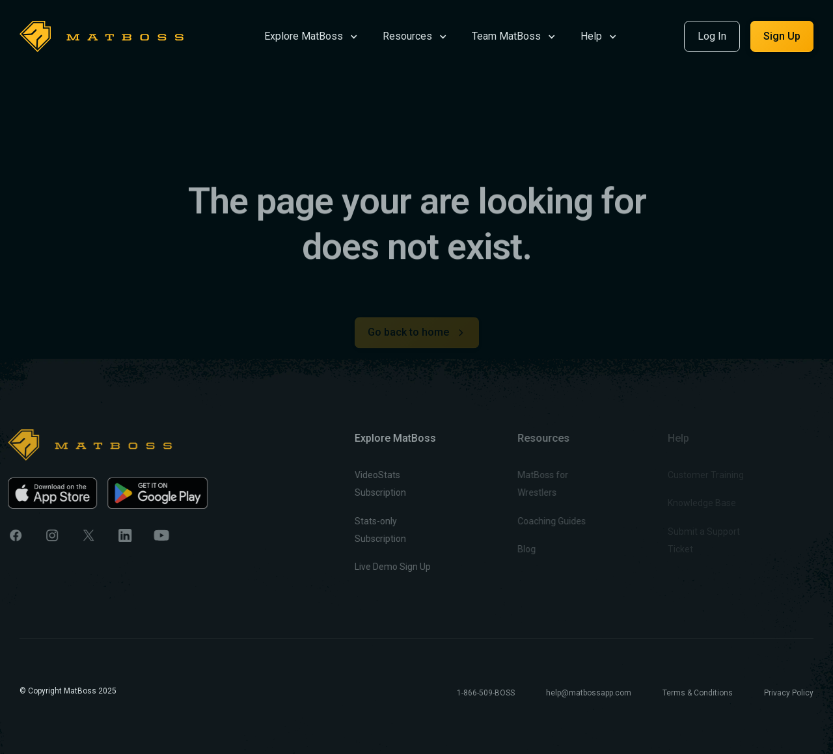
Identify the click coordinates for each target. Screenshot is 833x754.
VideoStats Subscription (364, 484)
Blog (504, 549)
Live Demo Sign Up (376, 566)
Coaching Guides (529, 521)
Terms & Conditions (697, 692)
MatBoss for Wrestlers (520, 484)
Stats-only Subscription (364, 530)
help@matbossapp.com (588, 692)
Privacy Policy (788, 692)
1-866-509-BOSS (486, 692)
